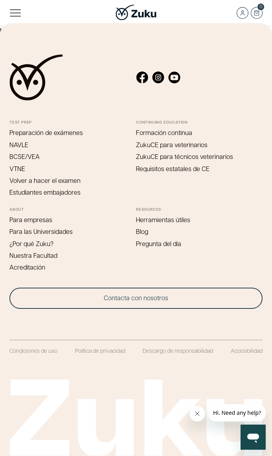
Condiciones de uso (33, 350)
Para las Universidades (41, 231)
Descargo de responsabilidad (178, 350)
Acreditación (27, 267)
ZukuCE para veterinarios (172, 144)
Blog (142, 231)
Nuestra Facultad (33, 255)
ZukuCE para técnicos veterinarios (184, 156)
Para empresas (30, 219)
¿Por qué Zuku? (31, 243)
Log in (242, 13)
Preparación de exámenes (46, 132)
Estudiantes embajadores (45, 192)
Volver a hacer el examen (45, 180)
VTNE (17, 168)
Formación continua (164, 132)
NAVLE (18, 144)
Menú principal (15, 12)
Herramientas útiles (163, 219)
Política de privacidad (100, 350)
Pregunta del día (158, 243)
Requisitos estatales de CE (173, 168)
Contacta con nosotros (136, 298)
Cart (257, 10)
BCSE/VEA (24, 156)
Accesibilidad (247, 350)
